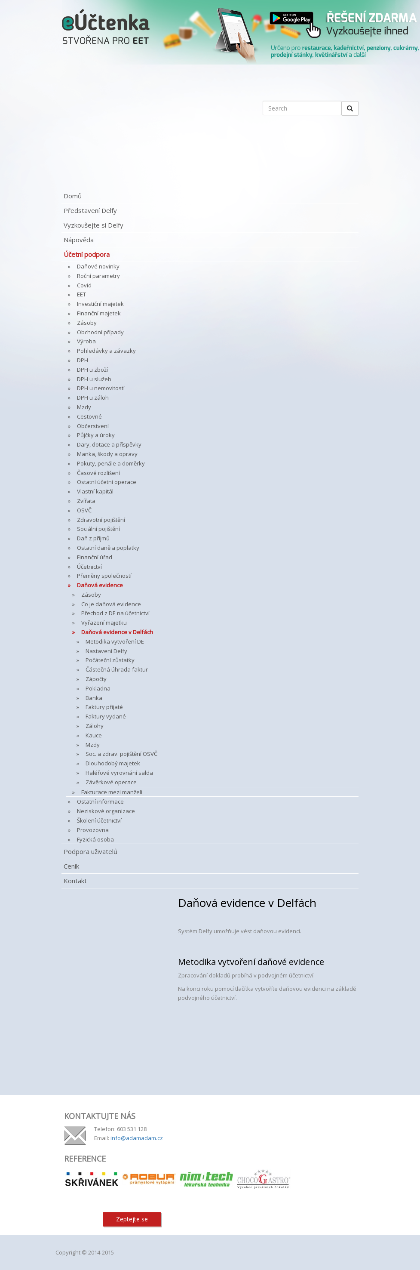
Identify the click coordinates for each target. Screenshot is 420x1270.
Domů (73, 195)
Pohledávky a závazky (106, 350)
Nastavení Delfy (106, 651)
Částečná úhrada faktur (117, 669)
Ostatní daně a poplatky (108, 548)
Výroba (86, 341)
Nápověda (79, 239)
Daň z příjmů (93, 538)
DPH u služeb (94, 379)
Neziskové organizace (106, 811)
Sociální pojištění (98, 529)
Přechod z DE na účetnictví (115, 613)
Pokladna (98, 688)
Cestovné (89, 416)
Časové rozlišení (98, 473)
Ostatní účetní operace (106, 482)
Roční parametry (98, 276)
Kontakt (75, 880)
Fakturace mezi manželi (111, 792)
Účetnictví (89, 566)
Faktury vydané (106, 716)
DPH (82, 360)
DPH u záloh (93, 397)
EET (81, 294)
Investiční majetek (100, 304)
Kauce (94, 735)
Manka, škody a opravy (107, 454)
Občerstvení (93, 426)
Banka (94, 698)
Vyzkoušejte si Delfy (93, 225)
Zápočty (96, 679)
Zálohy (95, 726)
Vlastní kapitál (95, 491)
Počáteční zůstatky (110, 660)
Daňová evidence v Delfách (117, 632)
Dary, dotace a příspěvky (109, 444)
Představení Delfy (90, 210)
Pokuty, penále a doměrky (111, 463)
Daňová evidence (100, 585)
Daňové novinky (98, 266)
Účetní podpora (87, 254)
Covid (84, 285)
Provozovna (93, 830)
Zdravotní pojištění (101, 520)
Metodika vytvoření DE (115, 641)
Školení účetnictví (99, 820)
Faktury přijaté (104, 707)
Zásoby (87, 323)
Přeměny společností (104, 576)
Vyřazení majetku (104, 622)
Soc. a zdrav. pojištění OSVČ (121, 754)
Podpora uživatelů (90, 851)
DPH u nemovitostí (101, 388)
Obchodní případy (100, 332)
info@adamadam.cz (136, 1138)
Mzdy (84, 407)
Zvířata (86, 501)
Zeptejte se (132, 1219)
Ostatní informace (100, 801)
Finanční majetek (99, 313)
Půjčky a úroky (96, 435)
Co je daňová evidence (111, 604)
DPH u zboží (92, 369)
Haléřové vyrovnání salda (119, 773)
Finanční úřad (94, 557)
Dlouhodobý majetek (113, 763)
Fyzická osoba (95, 839)
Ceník (71, 866)
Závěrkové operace (111, 782)
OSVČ (84, 510)
